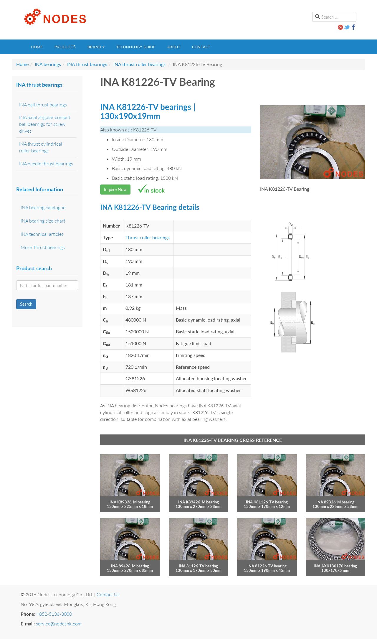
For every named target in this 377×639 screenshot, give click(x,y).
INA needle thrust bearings (46, 163)
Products (65, 47)
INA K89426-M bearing (198, 502)
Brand (96, 47)
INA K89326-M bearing (130, 502)
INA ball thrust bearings (43, 104)
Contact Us (108, 594)
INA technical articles (42, 234)
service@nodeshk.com (59, 623)
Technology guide (136, 47)
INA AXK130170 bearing (335, 566)
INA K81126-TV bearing (267, 502)
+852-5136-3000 (54, 614)
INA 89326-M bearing (335, 502)
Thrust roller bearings (147, 237)
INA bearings (48, 64)
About (174, 47)
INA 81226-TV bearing (267, 566)
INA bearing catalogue (43, 207)
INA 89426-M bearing (130, 566)
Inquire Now (115, 189)
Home (37, 47)
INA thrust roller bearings (139, 64)
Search (26, 304)
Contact (201, 47)
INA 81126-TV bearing (198, 566)
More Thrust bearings (43, 247)
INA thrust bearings (87, 64)
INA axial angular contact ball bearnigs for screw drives (44, 124)
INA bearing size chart (43, 220)
